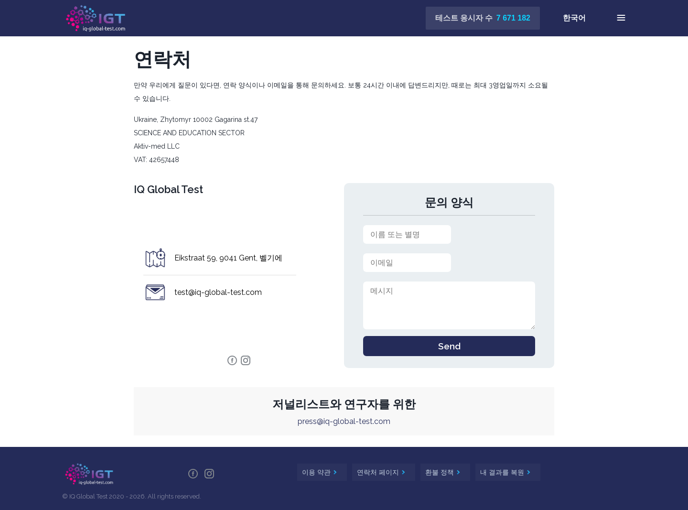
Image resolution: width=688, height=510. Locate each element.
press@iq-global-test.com (344, 421)
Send (449, 346)
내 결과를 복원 (503, 472)
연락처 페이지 (379, 472)
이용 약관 (317, 472)
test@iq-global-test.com (218, 292)
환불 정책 (440, 472)
